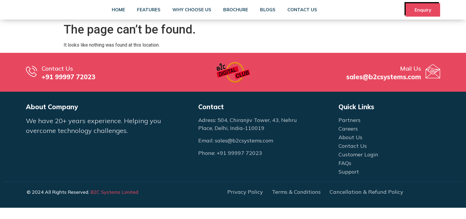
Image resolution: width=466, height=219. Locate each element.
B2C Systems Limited (114, 203)
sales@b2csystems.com (383, 88)
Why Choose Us (191, 15)
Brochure (235, 15)
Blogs (267, 15)
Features (148, 15)
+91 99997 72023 (68, 88)
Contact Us (302, 15)
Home (118, 15)
